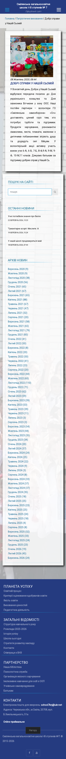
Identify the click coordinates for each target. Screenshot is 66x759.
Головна (9, 18)
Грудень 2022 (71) (18, 387)
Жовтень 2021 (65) (18, 325)
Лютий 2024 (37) (17, 448)
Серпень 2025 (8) (17, 527)
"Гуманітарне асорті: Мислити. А (23, 228)
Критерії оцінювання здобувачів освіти (25, 595)
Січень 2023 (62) (17, 391)
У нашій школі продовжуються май (25, 241)
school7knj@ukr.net (51, 705)
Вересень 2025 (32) (19, 531)
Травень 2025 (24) (18, 514)
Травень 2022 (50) (18, 356)
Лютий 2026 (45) (17, 553)
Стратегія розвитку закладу (19, 643)
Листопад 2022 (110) (19, 382)
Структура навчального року (20, 624)
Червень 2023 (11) (18, 413)
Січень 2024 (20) (17, 444)
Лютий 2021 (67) (17, 291)
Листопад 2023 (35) (19, 435)
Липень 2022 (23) (17, 365)
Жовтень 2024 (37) (18, 483)
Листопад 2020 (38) (19, 277)
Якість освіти (11, 600)
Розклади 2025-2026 (15, 629)
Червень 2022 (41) (18, 360)
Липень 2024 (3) (17, 470)
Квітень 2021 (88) (17, 299)
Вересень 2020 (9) (18, 269)
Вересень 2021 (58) (19, 321)
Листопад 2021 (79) (19, 330)
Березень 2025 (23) (19, 505)
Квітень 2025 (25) (17, 509)
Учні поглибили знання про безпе (24, 216)
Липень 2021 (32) (17, 312)
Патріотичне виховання (29, 18)
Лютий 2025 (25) (17, 501)
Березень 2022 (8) (18, 347)
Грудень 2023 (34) (18, 439)
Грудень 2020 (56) (18, 282)
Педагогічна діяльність (16, 610)
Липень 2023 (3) (17, 417)
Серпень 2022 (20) (18, 369)
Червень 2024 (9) (17, 466)
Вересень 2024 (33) (19, 479)
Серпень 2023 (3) (17, 422)
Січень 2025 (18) (17, 496)
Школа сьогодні (12, 638)
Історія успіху (11, 633)
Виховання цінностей (15, 605)
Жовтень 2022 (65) (18, 378)
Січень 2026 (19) (17, 549)
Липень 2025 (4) (17, 522)
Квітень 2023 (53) (17, 404)
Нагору (33, 730)
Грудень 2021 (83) (18, 334)
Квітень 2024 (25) (17, 457)
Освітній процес (12, 591)
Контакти (9, 648)
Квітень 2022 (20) (17, 352)
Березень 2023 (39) (19, 400)
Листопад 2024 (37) (19, 487)
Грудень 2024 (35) (18, 492)
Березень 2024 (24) (19, 452)
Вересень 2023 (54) (19, 426)
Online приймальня (14, 721)
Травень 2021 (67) (18, 304)
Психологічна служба (15, 671)
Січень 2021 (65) (17, 286)
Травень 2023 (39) (18, 409)
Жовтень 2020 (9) (17, 273)
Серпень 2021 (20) (18, 317)
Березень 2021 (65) (19, 295)
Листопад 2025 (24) (19, 540)
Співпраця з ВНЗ (13, 652)
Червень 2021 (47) (18, 308)
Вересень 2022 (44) (19, 374)
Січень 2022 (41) (17, 339)
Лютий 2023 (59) (17, 396)
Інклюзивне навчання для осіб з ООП (24, 681)
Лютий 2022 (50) (17, 343)
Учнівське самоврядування (19, 686)
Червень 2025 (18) (18, 518)
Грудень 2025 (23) (18, 544)
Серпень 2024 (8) (17, 474)
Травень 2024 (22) (18, 461)
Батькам (8, 690)
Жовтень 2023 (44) (18, 431)
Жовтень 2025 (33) (18, 536)
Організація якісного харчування (22, 676)
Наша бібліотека (12, 667)
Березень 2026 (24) (19, 558)
